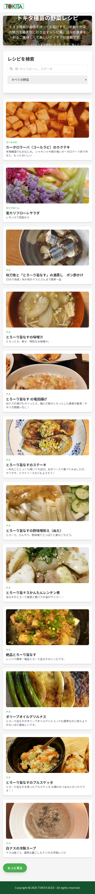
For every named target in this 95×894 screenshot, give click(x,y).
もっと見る (14, 868)
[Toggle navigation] (90, 6)
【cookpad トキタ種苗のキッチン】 (45, 45)
